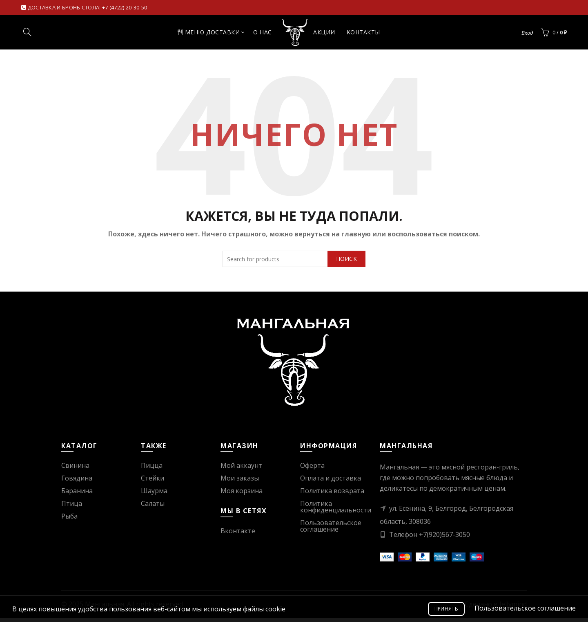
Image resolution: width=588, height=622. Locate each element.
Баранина (77, 494)
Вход (527, 34)
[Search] (27, 34)
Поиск (346, 263)
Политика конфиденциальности (335, 511)
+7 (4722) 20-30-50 (124, 7)
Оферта (312, 469)
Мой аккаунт (241, 469)
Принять (446, 608)
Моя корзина (241, 494)
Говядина (76, 482)
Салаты (153, 507)
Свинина (75, 469)
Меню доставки (201, 34)
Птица (71, 507)
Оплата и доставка (330, 482)
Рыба (69, 520)
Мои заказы (239, 482)
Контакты (370, 34)
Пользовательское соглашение (330, 530)
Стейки (152, 482)
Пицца (152, 469)
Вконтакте (237, 534)
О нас (255, 34)
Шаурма (154, 494)
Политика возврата (332, 494)
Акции (331, 34)
